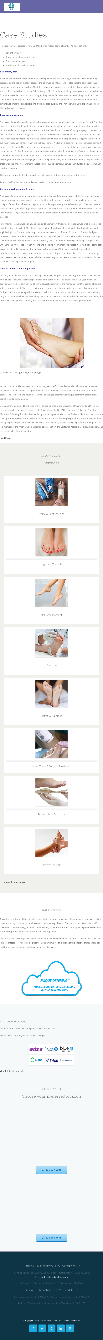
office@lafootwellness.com (55, 1277)
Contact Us (75, 1320)
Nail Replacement (51, 614)
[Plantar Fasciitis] (51, 831)
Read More (5, 438)
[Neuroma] (51, 631)
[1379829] (51, 480)
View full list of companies (12, 1071)
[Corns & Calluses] (51, 682)
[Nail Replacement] (51, 581)
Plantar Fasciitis (51, 864)
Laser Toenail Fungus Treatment (51, 766)
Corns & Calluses (51, 715)
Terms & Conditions (61, 1320)
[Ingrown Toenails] (51, 530)
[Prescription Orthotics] (51, 780)
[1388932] (52, 956)
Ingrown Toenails (51, 564)
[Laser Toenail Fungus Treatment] (51, 732)
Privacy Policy (46, 1320)
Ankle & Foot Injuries (51, 513)
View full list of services (15, 882)
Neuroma (51, 665)
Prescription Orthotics (51, 814)
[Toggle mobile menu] (97, 7)
